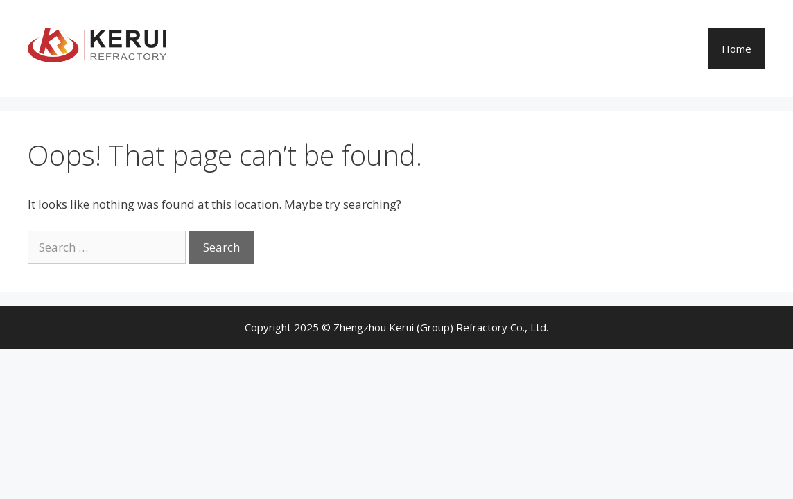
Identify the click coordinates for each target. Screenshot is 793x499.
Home (736, 48)
